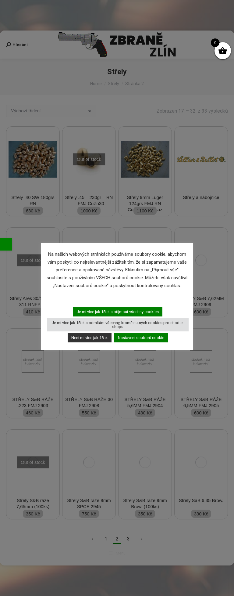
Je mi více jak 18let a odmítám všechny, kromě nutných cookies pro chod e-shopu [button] (118, 324)
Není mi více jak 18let (89, 337)
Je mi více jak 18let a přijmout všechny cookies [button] (118, 311)
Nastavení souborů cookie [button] (141, 337)
